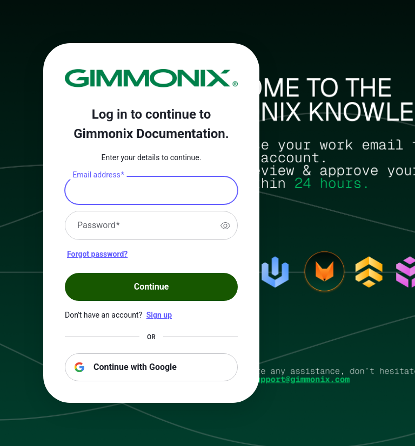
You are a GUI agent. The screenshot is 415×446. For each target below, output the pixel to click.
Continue (151, 287)
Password (98, 225)
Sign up (159, 315)
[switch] (225, 225)
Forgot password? (97, 254)
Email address (98, 175)
